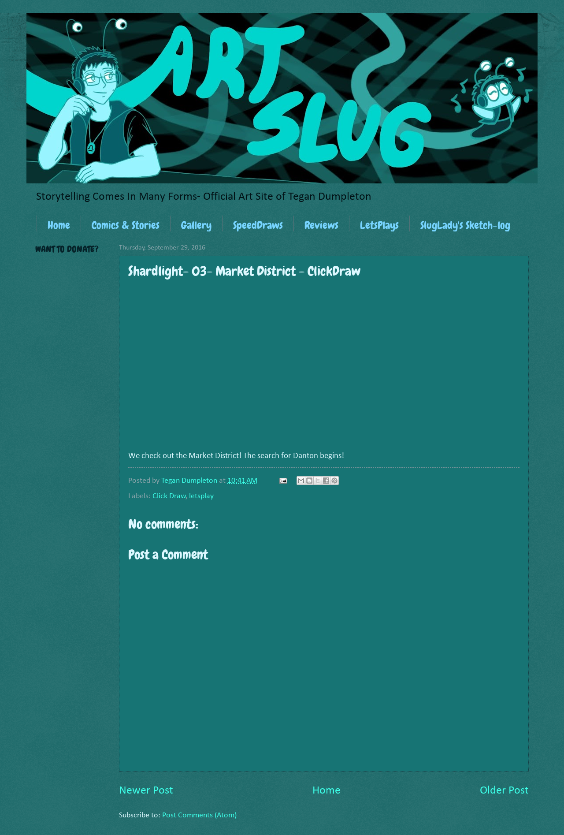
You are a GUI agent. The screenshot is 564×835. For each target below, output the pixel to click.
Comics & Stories (126, 225)
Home (59, 225)
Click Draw (169, 496)
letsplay (201, 496)
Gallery (196, 225)
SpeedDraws (258, 225)
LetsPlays (379, 225)
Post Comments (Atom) (199, 815)
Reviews (321, 225)
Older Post (504, 790)
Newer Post (146, 790)
